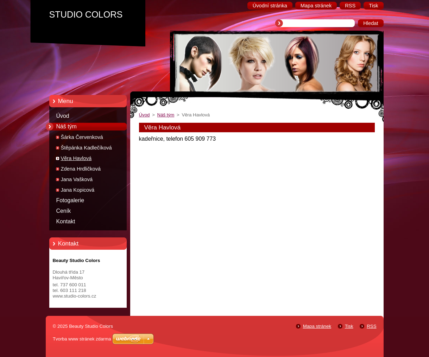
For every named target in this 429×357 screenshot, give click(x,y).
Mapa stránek (317, 326)
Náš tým (66, 126)
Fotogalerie (70, 200)
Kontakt (65, 221)
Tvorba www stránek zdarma (82, 339)
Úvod (62, 116)
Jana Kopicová (78, 190)
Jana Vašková (77, 179)
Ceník (63, 211)
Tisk (349, 326)
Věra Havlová (76, 158)
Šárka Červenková (82, 137)
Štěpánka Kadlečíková (86, 148)
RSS (371, 326)
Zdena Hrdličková (81, 169)
